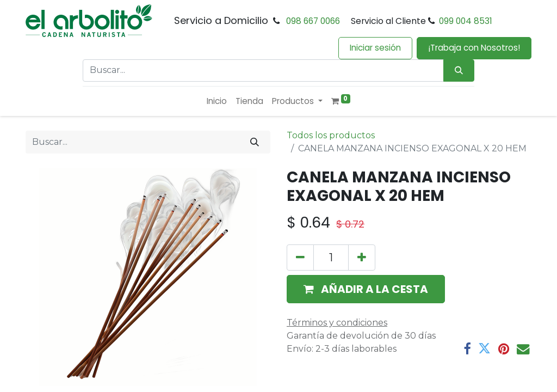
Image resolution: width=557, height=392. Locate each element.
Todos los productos (331, 135)
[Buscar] (254, 142)
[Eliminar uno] (300, 257)
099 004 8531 (465, 21)
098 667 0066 (313, 21)
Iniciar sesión (375, 47)
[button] (366, 289)
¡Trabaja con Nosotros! (474, 47)
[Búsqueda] (458, 70)
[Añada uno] (361, 257)
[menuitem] (216, 101)
